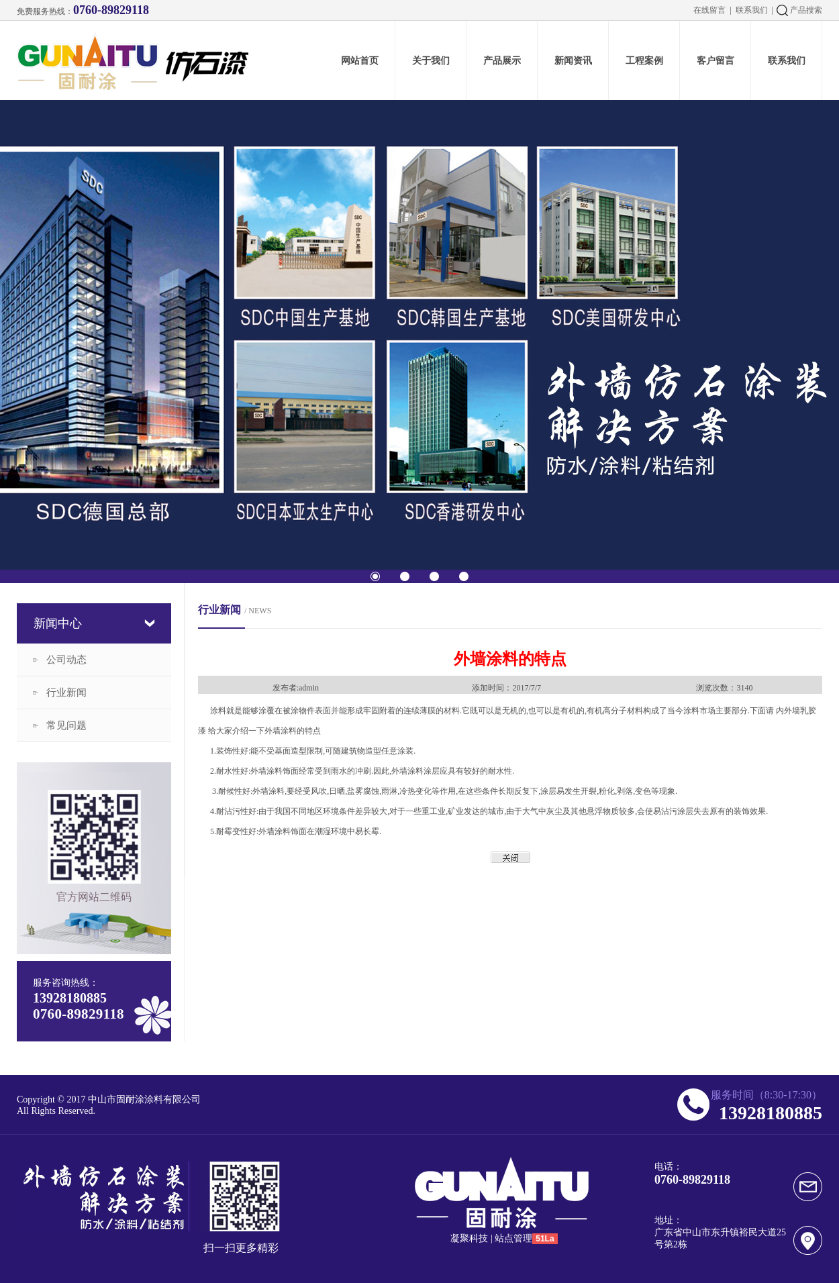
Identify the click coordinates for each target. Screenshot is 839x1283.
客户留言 (715, 61)
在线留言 (709, 10)
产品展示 (502, 61)
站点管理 (513, 1238)
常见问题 (66, 725)
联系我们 (752, 10)
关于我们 (431, 61)
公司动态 (66, 659)
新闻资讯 (573, 61)
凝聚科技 (469, 1238)
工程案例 (644, 61)
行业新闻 (66, 692)
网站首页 (360, 61)
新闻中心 (58, 623)
